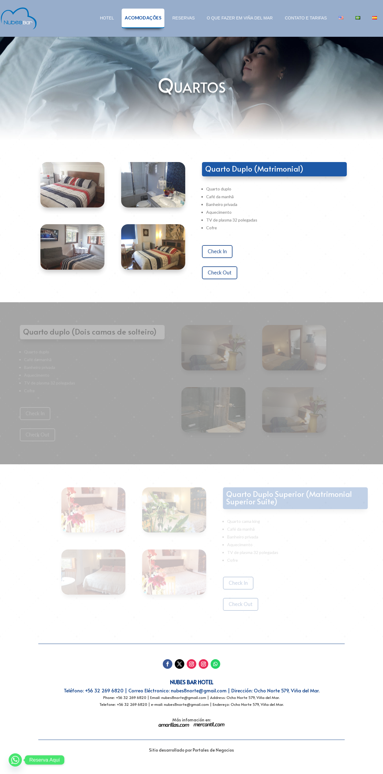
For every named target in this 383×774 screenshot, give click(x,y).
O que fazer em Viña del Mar (240, 18)
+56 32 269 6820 (104, 690)
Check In (222, 251)
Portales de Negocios (213, 750)
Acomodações (143, 17)
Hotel (107, 18)
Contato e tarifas (306, 18)
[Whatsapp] (15, 760)
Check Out (225, 272)
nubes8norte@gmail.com (199, 690)
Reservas (183, 18)
